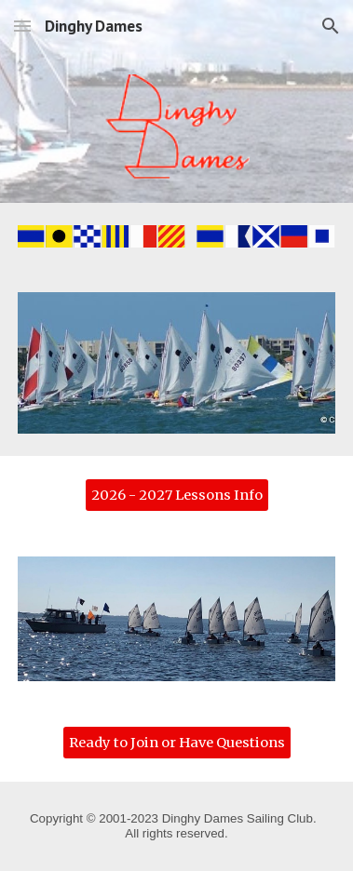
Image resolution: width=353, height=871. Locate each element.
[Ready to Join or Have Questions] (177, 742)
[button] (22, 25)
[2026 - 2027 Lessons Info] (177, 494)
